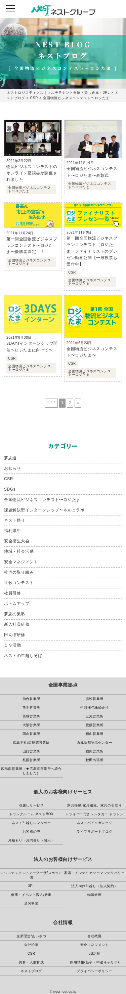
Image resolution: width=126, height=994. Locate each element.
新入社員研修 (17, 624)
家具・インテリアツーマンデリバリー (94, 873)
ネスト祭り (14, 520)
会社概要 (94, 936)
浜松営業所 (94, 699)
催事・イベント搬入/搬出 (31, 895)
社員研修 (12, 593)
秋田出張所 (94, 760)
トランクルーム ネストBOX (31, 814)
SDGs (9, 489)
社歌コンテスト (19, 582)
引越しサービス (31, 805)
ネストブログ (31, 971)
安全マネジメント (21, 562)
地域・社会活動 (19, 551)
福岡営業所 (94, 751)
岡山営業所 (31, 734)
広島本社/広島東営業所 (31, 742)
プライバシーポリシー (94, 971)
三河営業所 (94, 716)
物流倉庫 (94, 895)
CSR (8, 479)
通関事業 (31, 903)
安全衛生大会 (17, 541)
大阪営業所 (31, 725)
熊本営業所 (31, 707)
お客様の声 (31, 831)
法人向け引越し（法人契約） (94, 886)
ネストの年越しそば (23, 655)
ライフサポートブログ (94, 831)
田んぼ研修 (14, 634)
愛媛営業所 (94, 725)
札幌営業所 (31, 760)
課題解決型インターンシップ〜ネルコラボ (44, 510)
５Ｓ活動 (12, 645)
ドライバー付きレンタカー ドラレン (95, 814)
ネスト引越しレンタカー (31, 823)
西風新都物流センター (94, 742)
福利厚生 (12, 530)
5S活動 (94, 953)
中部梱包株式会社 (94, 707)
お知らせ (12, 468)
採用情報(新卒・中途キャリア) (94, 962)
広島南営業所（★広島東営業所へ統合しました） (31, 771)
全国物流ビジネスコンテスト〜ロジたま (42, 499)
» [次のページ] (78, 403)
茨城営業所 (31, 716)
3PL (31, 886)
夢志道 (10, 458)
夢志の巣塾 (14, 614)
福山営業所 (94, 734)
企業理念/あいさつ (31, 936)
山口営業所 (31, 751)
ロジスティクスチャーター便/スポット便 (31, 875)
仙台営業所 (31, 699)
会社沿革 (31, 945)
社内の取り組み (19, 572)
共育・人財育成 (31, 962)
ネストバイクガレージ (94, 823)
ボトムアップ (17, 603)
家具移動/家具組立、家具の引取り (94, 805)
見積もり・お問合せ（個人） (31, 840)
